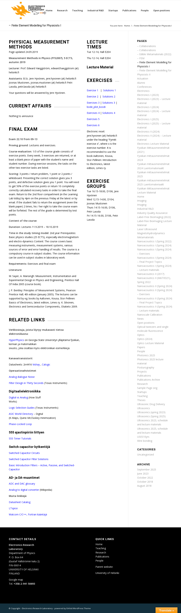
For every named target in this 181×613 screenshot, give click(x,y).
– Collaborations (146, 46)
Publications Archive (148, 379)
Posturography (145, 367)
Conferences (144, 86)
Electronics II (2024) (148, 131)
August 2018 (144, 485)
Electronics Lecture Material (153, 143)
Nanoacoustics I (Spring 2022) (154, 241)
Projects (142, 371)
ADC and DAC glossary (22, 483)
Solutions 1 (109, 90)
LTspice (13, 508)
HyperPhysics (17, 340)
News (140, 318)
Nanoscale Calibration (149, 314)
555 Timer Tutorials (20, 438)
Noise (31, 376)
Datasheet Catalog (19, 502)
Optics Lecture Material (150, 343)
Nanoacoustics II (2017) (150, 274)
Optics (140, 335)
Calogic (46, 364)
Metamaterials (145, 237)
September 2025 (146, 469)
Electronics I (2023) (148, 95)
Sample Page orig (147, 388)
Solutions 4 (108, 113)
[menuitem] (49, 10)
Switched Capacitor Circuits (24, 453)
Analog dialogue (18, 376)
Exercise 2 (92, 96)
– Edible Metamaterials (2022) (154, 54)
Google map (16, 579)
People (141, 351)
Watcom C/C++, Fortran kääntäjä (28, 514)
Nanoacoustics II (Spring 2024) (154, 286)
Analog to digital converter (24, 489)
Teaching (142, 396)
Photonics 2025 (146, 355)
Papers (141, 347)
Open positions (145, 322)
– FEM (140, 58)
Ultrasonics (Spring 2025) (151, 416)
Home (140, 196)
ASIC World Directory (21, 413)
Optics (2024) (144, 339)
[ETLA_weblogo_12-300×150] (29, 10)
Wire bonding (144, 440)
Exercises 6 (93, 125)
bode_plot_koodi (96, 107)
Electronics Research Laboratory (37, 608)
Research (142, 384)
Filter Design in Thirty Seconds (26, 383)
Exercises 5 (93, 119)
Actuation (142, 78)
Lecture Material (100, 67)
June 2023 (142, 473)
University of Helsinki (107, 573)
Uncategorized (145, 454)
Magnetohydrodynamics (151, 233)
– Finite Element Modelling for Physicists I (35, 25)
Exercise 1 (92, 90)
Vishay (36, 364)
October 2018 (145, 481)
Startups (142, 392)
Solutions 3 (108, 102)
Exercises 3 (93, 102)
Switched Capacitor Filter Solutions (28, 459)
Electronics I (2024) (148, 107)
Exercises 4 (93, 113)
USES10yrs (143, 436)
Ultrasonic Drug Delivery (151, 404)
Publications (144, 375)
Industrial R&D (145, 208)
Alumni (141, 82)
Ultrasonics (143, 408)
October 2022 (145, 477)
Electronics (143, 91)
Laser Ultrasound (147, 229)
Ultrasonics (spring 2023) (151, 412)
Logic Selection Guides (22, 407)
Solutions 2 (109, 96)
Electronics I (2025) (148, 119)
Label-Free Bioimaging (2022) (154, 217)
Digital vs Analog (19, 397)
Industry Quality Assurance (152, 213)
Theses (141, 400)
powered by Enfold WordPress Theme (72, 608)
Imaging (141, 200)
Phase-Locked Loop (20, 424)
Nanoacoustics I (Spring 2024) (154, 245)
